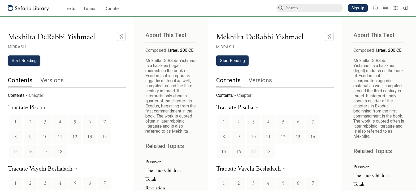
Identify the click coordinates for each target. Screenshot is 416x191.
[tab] (24, 80)
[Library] (395, 8)
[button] (358, 8)
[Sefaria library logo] (28, 8)
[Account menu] (405, 8)
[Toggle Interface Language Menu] (385, 8)
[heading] (29, 108)
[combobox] (314, 8)
